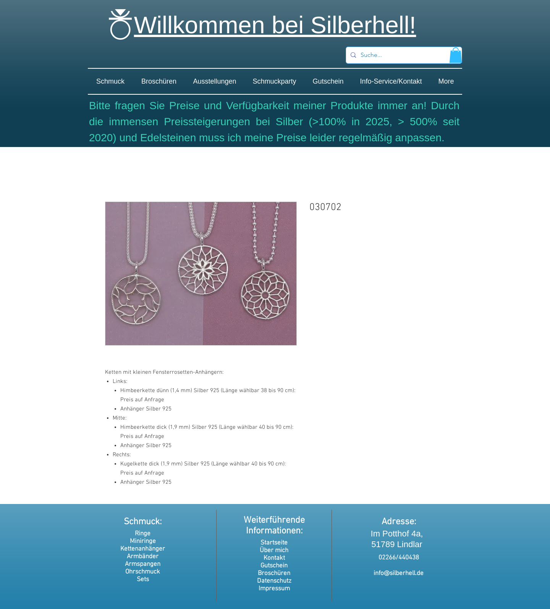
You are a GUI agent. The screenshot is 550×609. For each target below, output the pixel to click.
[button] (455, 55)
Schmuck (142, 522)
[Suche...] (403, 55)
